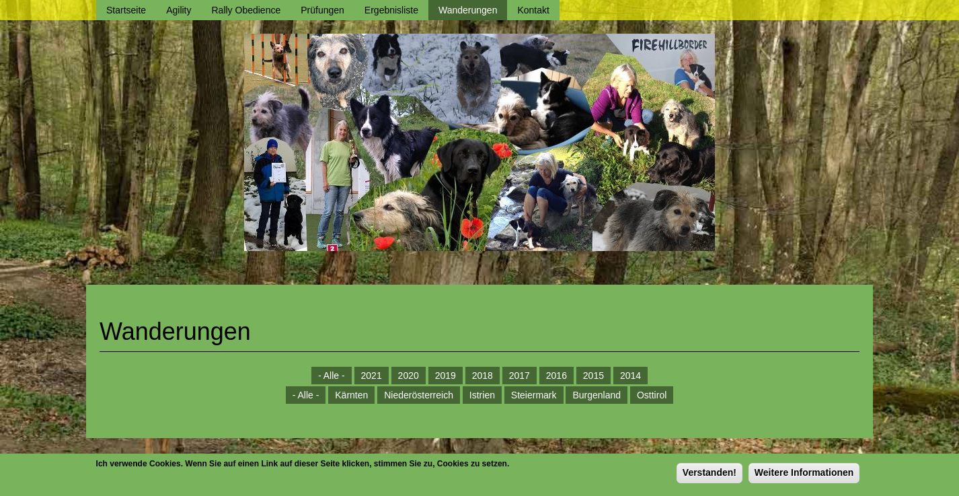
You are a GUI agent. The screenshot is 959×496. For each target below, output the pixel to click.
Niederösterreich (418, 395)
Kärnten (351, 395)
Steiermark (534, 395)
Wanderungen (467, 10)
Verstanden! (709, 475)
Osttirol (651, 395)
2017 (519, 375)
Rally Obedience (246, 10)
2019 (445, 375)
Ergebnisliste (391, 10)
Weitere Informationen (804, 475)
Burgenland (596, 395)
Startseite (126, 10)
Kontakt (533, 10)
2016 (556, 375)
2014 (630, 375)
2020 (408, 375)
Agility (178, 10)
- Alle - (331, 375)
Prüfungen (322, 10)
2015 (593, 375)
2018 (482, 375)
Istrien (482, 395)
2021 (371, 375)
